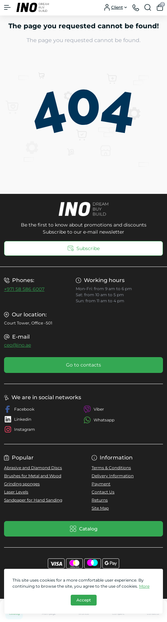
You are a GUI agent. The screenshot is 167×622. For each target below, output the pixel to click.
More (144, 586)
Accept (83, 599)
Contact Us (103, 491)
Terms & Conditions (111, 467)
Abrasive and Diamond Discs (33, 467)
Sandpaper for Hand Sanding (33, 500)
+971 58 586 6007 (24, 289)
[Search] (147, 7)
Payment (101, 483)
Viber (94, 409)
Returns (100, 500)
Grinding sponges (22, 483)
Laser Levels (16, 491)
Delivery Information (113, 475)
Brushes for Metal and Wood (32, 475)
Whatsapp (99, 419)
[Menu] (7, 7)
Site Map (100, 508)
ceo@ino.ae (17, 345)
